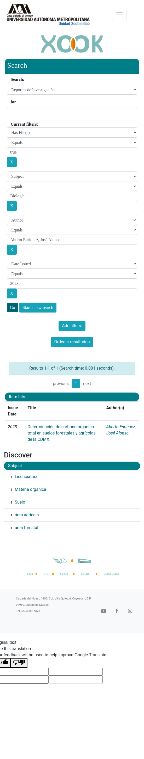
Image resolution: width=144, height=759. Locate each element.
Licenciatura (26, 476)
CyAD (64, 574)
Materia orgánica (30, 489)
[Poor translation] (19, 663)
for (13, 102)
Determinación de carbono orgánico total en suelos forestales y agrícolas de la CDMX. (61, 433)
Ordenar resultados (72, 341)
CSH (30, 574)
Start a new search (38, 307)
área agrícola (27, 514)
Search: (17, 79)
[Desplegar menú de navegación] (119, 15)
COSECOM (110, 574)
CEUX (85, 574)
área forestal (26, 527)
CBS (46, 574)
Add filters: (72, 325)
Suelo (20, 502)
